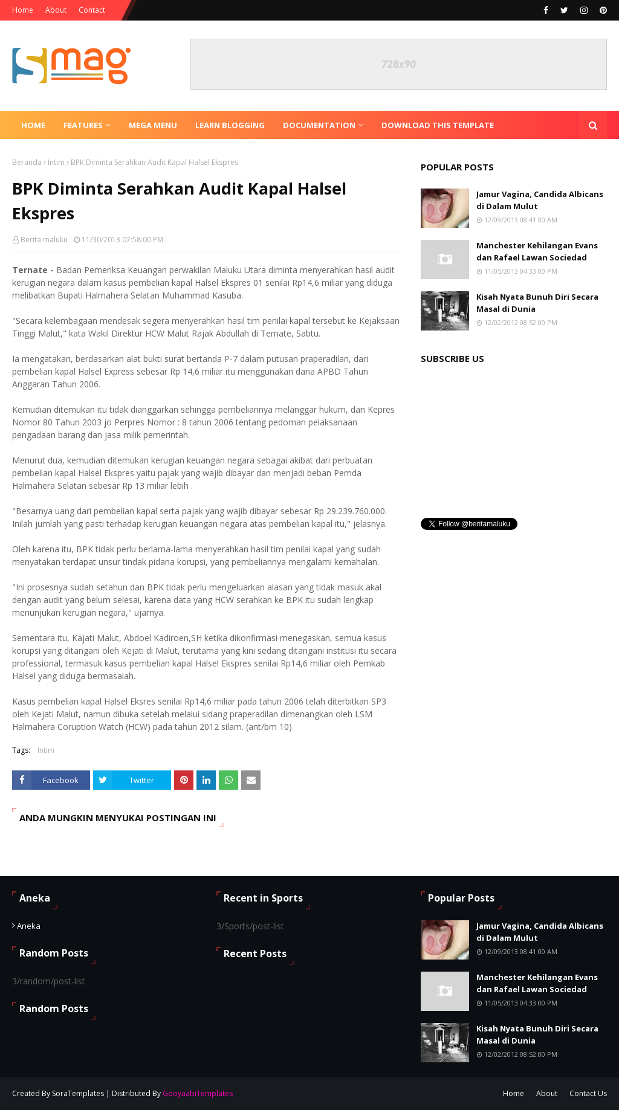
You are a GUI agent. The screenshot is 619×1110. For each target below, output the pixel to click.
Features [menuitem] (83, 125)
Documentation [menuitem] (319, 125)
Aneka (29, 925)
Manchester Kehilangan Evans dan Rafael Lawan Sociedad (537, 251)
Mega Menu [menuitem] (153, 125)
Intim (56, 162)
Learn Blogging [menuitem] (230, 125)
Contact (92, 10)
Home (22, 10)
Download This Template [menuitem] (437, 125)
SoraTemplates (78, 1093)
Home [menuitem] (33, 125)
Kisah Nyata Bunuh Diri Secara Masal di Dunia (537, 302)
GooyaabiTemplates (198, 1093)
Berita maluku (44, 239)
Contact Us (588, 1093)
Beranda (27, 162)
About (55, 10)
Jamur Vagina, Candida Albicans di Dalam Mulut (539, 200)
